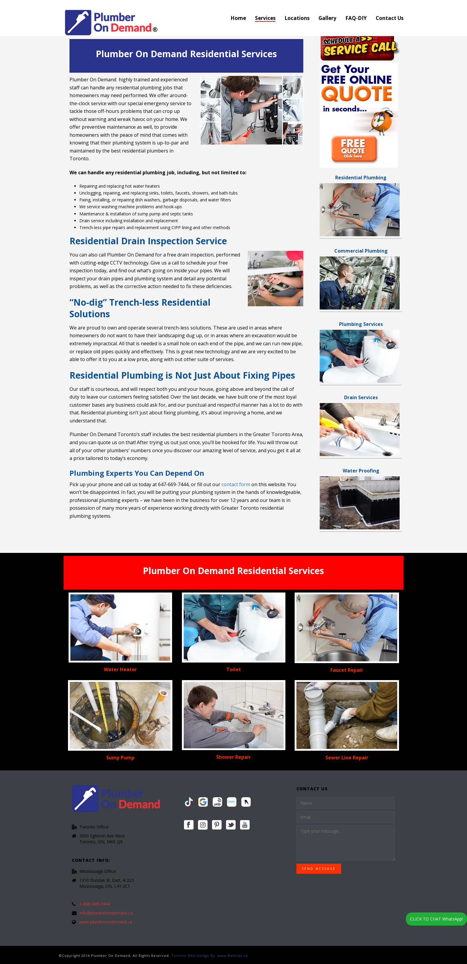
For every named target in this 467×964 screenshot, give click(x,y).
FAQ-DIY (356, 18)
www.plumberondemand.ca (105, 922)
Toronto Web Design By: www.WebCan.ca (209, 955)
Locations (297, 18)
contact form (236, 484)
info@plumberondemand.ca (106, 913)
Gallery (327, 18)
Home (238, 18)
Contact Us (389, 18)
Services (265, 18)
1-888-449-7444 (94, 904)
